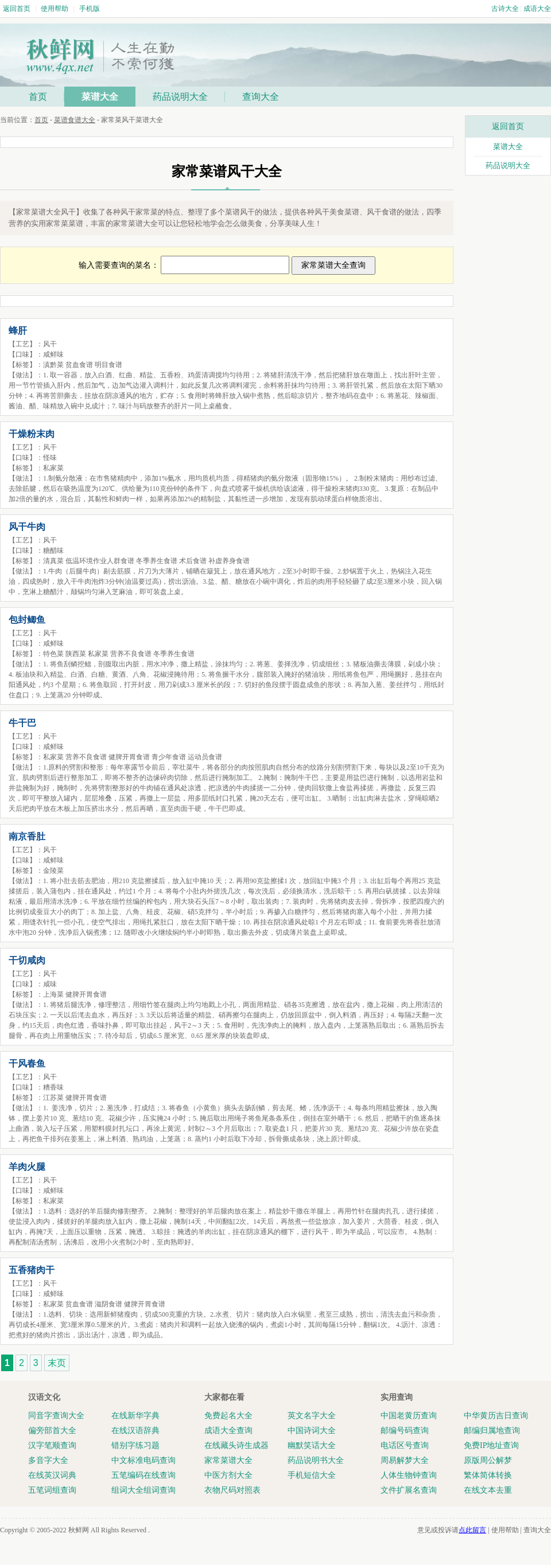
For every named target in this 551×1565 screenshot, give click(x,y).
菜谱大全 (100, 97)
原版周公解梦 (488, 1460)
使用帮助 (54, 9)
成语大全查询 (228, 1430)
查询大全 (260, 97)
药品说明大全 (180, 97)
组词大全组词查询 (143, 1490)
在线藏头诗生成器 (236, 1445)
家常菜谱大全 (228, 1460)
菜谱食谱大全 (74, 120)
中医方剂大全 (228, 1475)
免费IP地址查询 (491, 1445)
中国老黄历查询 (409, 1415)
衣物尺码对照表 (232, 1490)
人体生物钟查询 (409, 1475)
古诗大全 (505, 9)
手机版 (89, 9)
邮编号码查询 (405, 1430)
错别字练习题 (135, 1445)
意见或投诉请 (451, 1530)
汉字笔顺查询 (52, 1445)
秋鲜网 (78, 1530)
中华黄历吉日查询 (496, 1415)
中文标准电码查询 (143, 1460)
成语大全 (537, 9)
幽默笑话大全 (312, 1445)
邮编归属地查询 (492, 1430)
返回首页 (16, 9)
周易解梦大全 (405, 1460)
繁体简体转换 (488, 1475)
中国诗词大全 (312, 1430)
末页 (57, 1363)
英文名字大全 (312, 1415)
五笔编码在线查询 (143, 1475)
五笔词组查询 (52, 1490)
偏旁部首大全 (52, 1430)
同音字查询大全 (56, 1415)
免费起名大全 (228, 1415)
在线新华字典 (135, 1415)
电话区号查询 (405, 1445)
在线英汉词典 (52, 1475)
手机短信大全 (312, 1475)
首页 (38, 97)
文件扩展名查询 (409, 1490)
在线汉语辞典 (135, 1430)
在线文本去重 (488, 1490)
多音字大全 (48, 1460)
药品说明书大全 (316, 1460)
